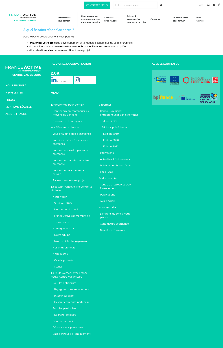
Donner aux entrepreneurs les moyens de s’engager (71, 112)
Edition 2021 (111, 145)
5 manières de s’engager (67, 120)
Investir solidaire (64, 295)
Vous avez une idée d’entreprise (72, 133)
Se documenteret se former (180, 19)
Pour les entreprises (64, 282)
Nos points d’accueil (66, 208)
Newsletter (14, 91)
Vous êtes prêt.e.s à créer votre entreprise (71, 141)
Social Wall (106, 171)
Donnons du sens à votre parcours (115, 214)
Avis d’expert (107, 200)
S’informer (155, 19)
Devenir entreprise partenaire (72, 301)
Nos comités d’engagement (71, 240)
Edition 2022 (109, 120)
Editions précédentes (114, 126)
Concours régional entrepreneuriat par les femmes (119, 112)
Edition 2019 (111, 133)
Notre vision (60, 196)
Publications (107, 193)
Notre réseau (60, 253)
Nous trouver (15, 84)
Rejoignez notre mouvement (71, 288)
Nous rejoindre (200, 19)
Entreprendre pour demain (63, 19)
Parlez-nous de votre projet (69, 179)
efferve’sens (107, 152)
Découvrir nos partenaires (68, 326)
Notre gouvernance (64, 227)
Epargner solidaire (65, 314)
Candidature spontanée (114, 223)
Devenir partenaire (64, 320)
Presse (10, 99)
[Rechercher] (161, 5)
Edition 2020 (111, 139)
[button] (97, 5)
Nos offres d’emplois (112, 229)
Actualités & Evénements (115, 158)
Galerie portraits (63, 259)
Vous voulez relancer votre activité (68, 171)
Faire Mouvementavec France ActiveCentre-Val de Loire (90, 19)
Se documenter (107, 177)
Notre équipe (62, 234)
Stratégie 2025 (63, 202)
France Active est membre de (72, 215)
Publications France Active (116, 164)
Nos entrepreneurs (64, 246)
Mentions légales (18, 106)
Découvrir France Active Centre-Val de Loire (72, 188)
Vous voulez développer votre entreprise (70, 151)
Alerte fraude (16, 113)
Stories (58, 265)
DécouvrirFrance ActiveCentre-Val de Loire (136, 19)
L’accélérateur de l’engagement (71, 333)
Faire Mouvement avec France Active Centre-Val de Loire (69, 274)
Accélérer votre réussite (110, 19)
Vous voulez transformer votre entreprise (71, 161)
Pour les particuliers (64, 307)
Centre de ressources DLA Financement (115, 185)
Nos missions (60, 221)
